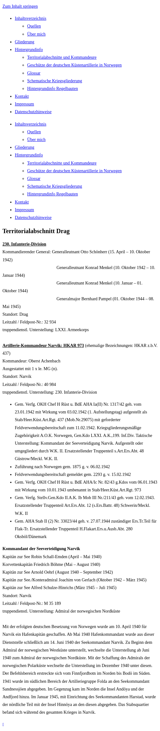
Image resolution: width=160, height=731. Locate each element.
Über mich (36, 34)
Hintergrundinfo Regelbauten (52, 88)
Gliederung (24, 42)
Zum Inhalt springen (20, 6)
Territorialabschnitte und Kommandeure (62, 57)
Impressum (24, 104)
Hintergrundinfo (29, 49)
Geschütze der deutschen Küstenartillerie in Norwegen (74, 65)
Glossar (33, 73)
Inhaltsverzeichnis (30, 18)
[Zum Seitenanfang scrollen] (3, 724)
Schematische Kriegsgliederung (54, 81)
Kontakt (22, 96)
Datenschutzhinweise (33, 111)
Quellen (34, 26)
